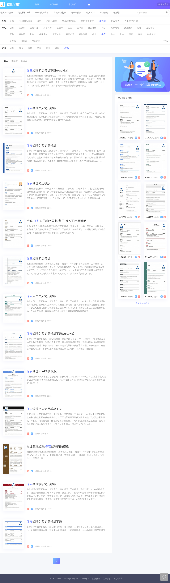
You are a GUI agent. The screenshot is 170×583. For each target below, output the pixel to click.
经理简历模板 (38, 258)
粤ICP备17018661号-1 (78, 578)
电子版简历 (76, 12)
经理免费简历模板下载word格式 (50, 333)
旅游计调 (128, 28)
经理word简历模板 (42, 371)
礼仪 (32, 34)
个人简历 (90, 12)
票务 (12, 34)
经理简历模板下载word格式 (47, 70)
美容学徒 (34, 28)
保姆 (131, 34)
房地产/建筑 (51, 21)
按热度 (24, 61)
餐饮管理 (83, 34)
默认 (6, 61)
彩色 (66, 48)
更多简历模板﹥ (142, 303)
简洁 (21, 48)
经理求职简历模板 (41, 484)
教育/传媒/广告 (87, 21)
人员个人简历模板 (41, 296)
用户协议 (118, 578)
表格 (30, 48)
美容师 (22, 28)
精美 (39, 48)
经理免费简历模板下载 (44, 521)
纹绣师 (60, 28)
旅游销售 (150, 28)
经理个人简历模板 (41, 108)
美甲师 (80, 28)
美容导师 (47, 28)
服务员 (22, 34)
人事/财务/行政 (131, 21)
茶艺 (94, 34)
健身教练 (92, 28)
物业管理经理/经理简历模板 (48, 446)
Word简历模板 (41, 12)
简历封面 (117, 12)
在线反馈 (96, 578)
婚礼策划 (151, 34)
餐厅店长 (43, 34)
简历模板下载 (24, 12)
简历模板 (54, 4)
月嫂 (122, 34)
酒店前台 (56, 34)
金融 (39, 21)
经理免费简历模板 (41, 145)
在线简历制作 (60, 12)
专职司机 (36, 41)
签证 (139, 28)
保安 (103, 34)
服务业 (102, 21)
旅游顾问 (115, 28)
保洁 (113, 34)
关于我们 (107, 578)
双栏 (48, 48)
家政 (140, 34)
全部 (12, 21)
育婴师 (13, 41)
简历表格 (104, 12)
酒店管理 (70, 34)
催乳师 (24, 41)
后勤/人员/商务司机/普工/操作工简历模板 (56, 220)
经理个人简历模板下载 (44, 408)
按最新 (14, 61)
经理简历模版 (38, 183)
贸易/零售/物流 (69, 21)
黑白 (57, 48)
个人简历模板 (6, 12)
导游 (103, 28)
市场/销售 (115, 21)
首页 (37, 4)
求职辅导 (73, 4)
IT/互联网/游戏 (25, 21)
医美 (70, 28)
